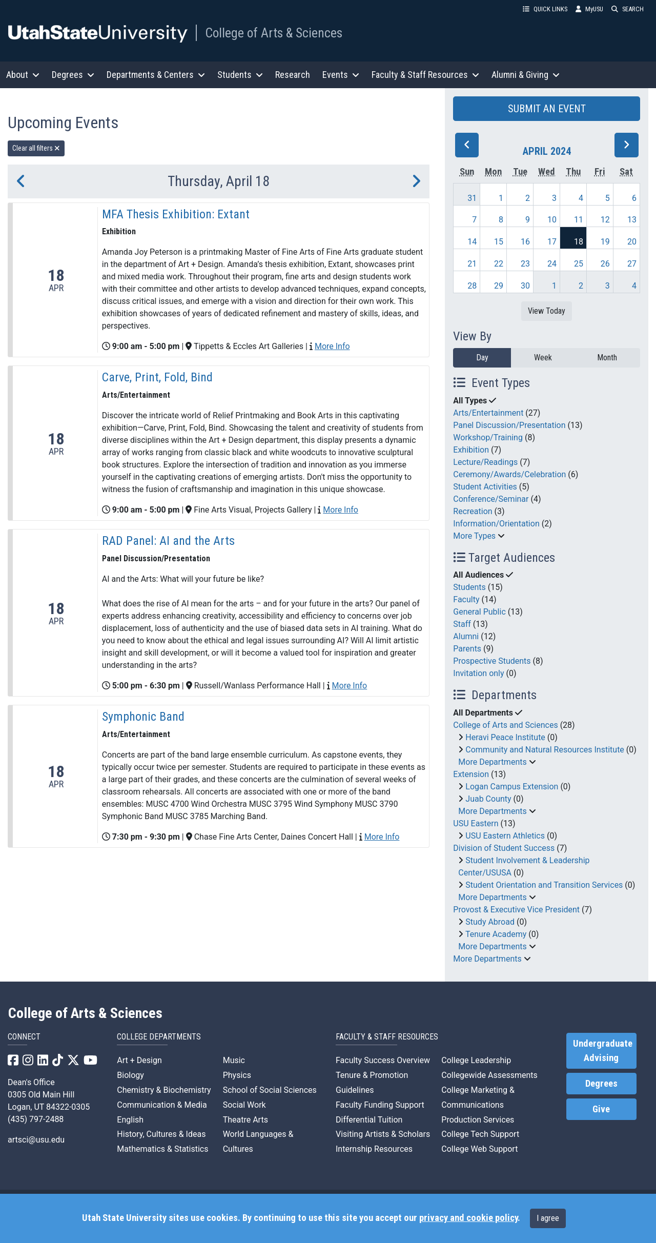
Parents (467, 649)
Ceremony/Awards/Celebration (509, 474)
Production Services (477, 1120)
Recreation (472, 511)
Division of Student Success (504, 848)
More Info (332, 346)
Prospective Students (491, 661)
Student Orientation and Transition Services (544, 885)
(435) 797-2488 (36, 1119)
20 (632, 242)
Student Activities (485, 487)
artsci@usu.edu (36, 1140)
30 (525, 286)
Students (469, 587)
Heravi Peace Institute (505, 737)
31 (472, 198)
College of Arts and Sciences (505, 725)
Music (234, 1060)
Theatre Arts (245, 1120)
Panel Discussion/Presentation (509, 425)
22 (498, 264)
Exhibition (471, 450)
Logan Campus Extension (511, 786)
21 (472, 264)
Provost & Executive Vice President (516, 909)
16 (525, 242)
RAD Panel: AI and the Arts (168, 541)
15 (498, 242)
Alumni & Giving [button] (525, 74)
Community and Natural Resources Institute (544, 750)
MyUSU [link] (589, 9)
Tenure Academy (495, 934)
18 (578, 242)
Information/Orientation (496, 523)
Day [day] (482, 357)
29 (498, 286)
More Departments (492, 762)
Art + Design (139, 1060)
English (130, 1120)
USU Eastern (475, 823)
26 (605, 264)
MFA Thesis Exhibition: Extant (176, 214)
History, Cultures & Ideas (161, 1134)
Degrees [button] (73, 74)
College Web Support (479, 1149)
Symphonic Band (143, 716)
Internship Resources (374, 1149)
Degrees (601, 1083)
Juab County (488, 799)
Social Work (244, 1105)
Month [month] (607, 357)
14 (472, 242)
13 (632, 220)
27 (632, 264)
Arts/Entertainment (488, 413)
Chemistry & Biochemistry (164, 1090)
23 (525, 264)
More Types (474, 536)
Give (601, 1109)
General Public (479, 612)
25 (578, 264)
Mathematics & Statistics (162, 1149)
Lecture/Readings (485, 462)
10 (552, 220)
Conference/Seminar (490, 499)
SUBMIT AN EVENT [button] (547, 109)
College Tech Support (480, 1134)
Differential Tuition (369, 1120)
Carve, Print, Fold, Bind (157, 377)
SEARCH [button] (627, 9)
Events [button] (340, 74)
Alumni (466, 636)
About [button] (22, 74)
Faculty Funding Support (380, 1105)
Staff (462, 624)
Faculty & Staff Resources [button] (425, 74)
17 (552, 242)
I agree (548, 1218)
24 (552, 264)
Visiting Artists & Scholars (383, 1134)
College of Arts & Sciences (273, 32)
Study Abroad (490, 922)
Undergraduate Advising (602, 1051)
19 (605, 242)
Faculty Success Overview (383, 1060)
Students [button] (240, 74)
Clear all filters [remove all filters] (36, 148)
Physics (237, 1075)
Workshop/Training (488, 437)
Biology (130, 1075)
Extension (471, 774)
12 (605, 220)
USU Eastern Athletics (505, 836)
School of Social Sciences (270, 1090)
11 (578, 220)
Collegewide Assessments (489, 1075)
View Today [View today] (546, 311)
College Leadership (476, 1060)
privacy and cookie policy (468, 1218)
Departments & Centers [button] (156, 74)
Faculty (466, 599)
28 (472, 286)
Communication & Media (162, 1105)
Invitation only (478, 673)
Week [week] (543, 357)
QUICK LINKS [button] (545, 9)
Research (292, 74)
